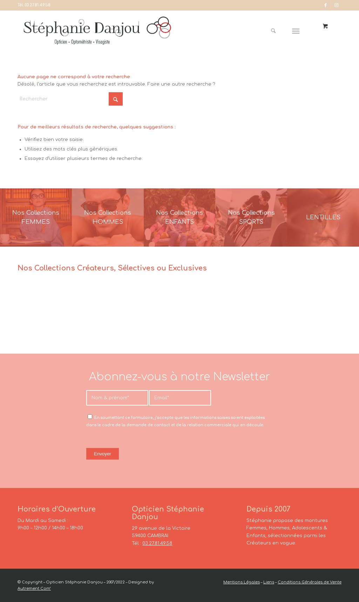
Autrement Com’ (34, 588)
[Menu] (296, 31)
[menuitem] (275, 31)
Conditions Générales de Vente (309, 582)
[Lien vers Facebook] (325, 5)
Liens (268, 582)
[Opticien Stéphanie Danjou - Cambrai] (105, 31)
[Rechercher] (273, 31)
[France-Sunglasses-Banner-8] (251, 217)
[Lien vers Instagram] (336, 5)
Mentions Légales (241, 582)
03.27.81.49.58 (37, 5)
